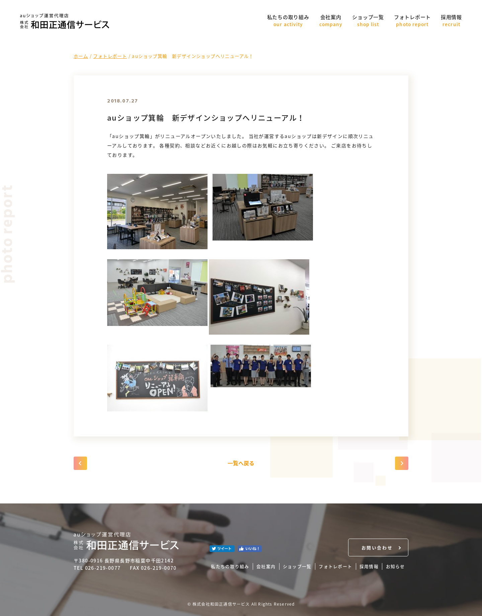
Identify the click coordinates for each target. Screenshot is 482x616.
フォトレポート (412, 20)
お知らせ (395, 566)
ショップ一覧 (368, 20)
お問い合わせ (377, 547)
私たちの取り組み (288, 20)
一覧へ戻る (241, 463)
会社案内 (330, 20)
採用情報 (451, 20)
